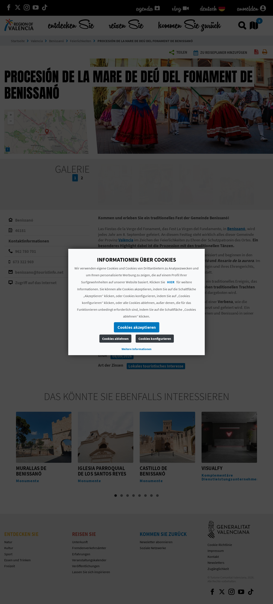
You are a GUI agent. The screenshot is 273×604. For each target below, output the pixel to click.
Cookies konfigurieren (154, 338)
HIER (170, 282)
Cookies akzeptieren (137, 327)
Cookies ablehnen (115, 338)
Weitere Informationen (136, 349)
